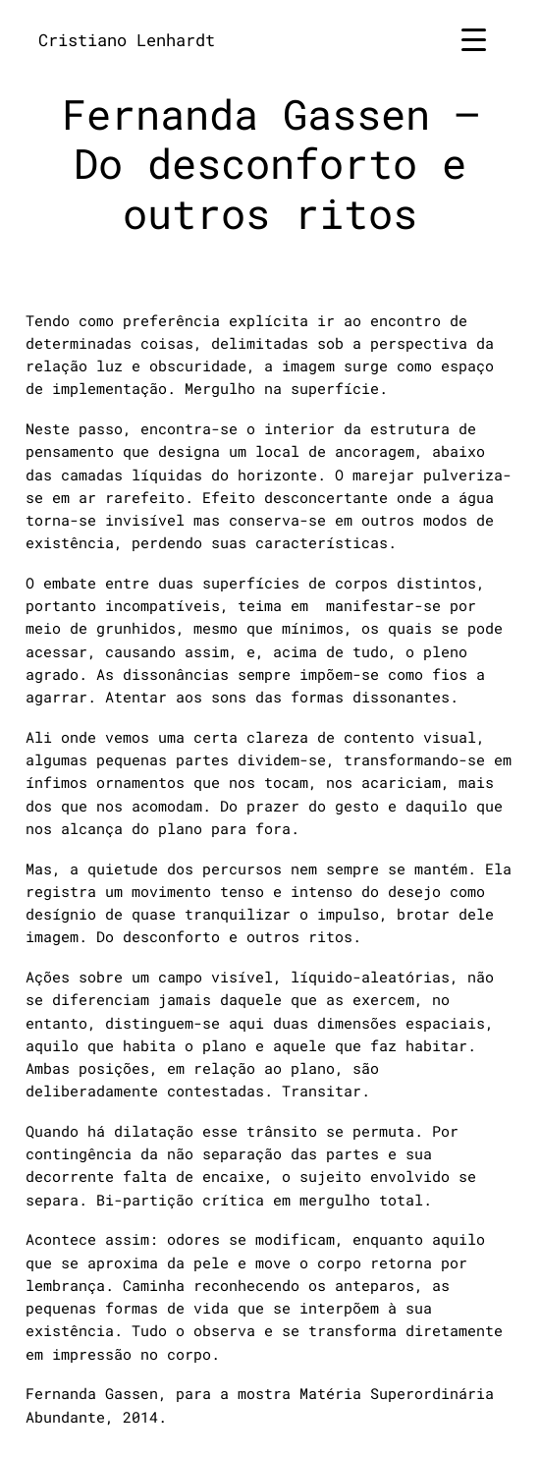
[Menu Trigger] (474, 39)
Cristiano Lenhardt (126, 39)
